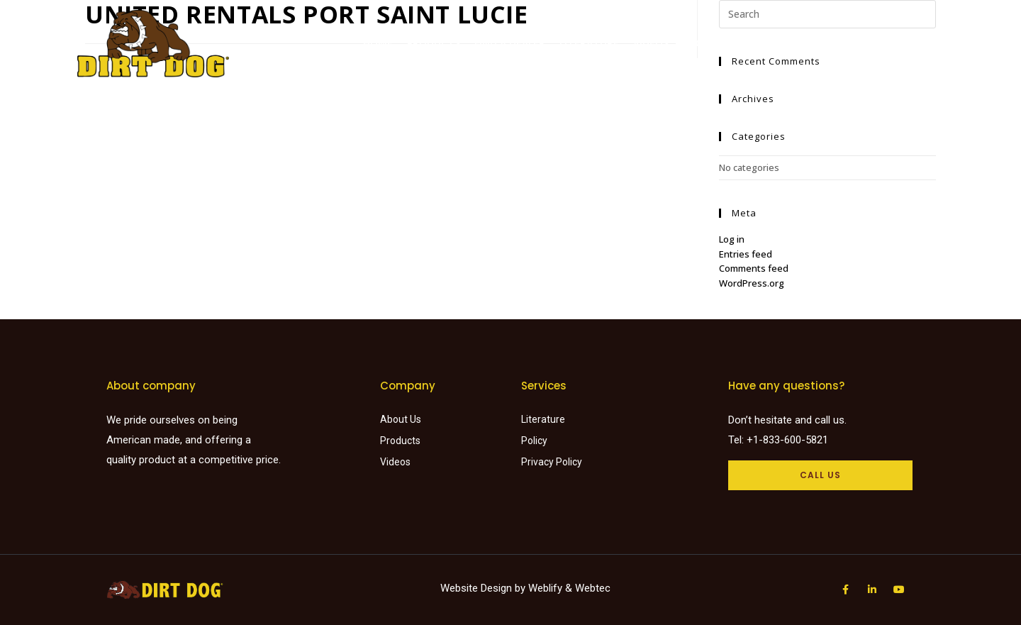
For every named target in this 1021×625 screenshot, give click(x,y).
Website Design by (484, 588)
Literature (589, 43)
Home (378, 43)
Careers (875, 43)
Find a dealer (509, 43)
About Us (708, 43)
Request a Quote (793, 43)
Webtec (592, 588)
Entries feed (745, 254)
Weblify (545, 588)
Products (433, 43)
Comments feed (753, 268)
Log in (731, 239)
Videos (651, 43)
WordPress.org (751, 283)
